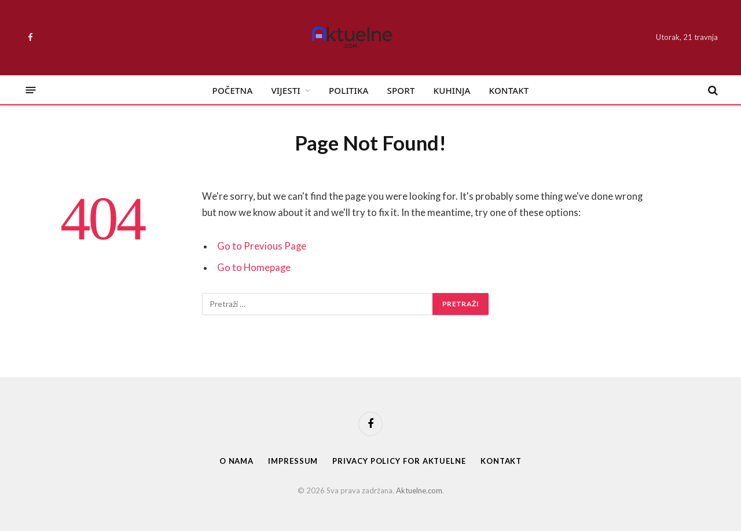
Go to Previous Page (261, 246)
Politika (349, 90)
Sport (401, 90)
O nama (236, 461)
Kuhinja (452, 90)
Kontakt (509, 90)
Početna (232, 90)
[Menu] (31, 90)
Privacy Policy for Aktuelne (399, 461)
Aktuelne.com (419, 490)
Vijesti (285, 90)
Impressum (293, 461)
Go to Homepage (254, 267)
